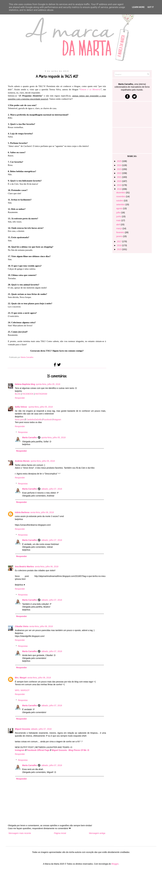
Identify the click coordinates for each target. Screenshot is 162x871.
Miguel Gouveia (22, 729)
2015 (119, 249)
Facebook (47, 419)
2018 (119, 189)
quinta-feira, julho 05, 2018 (48, 384)
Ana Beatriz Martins (24, 566)
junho (119, 216)
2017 (119, 241)
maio (118, 220)
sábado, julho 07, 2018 (51, 489)
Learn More (138, 7)
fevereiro (120, 232)
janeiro (119, 236)
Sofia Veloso (21, 407)
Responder (20, 398)
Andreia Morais (22, 461)
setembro (120, 204)
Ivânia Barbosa (22, 512)
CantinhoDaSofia (34, 419)
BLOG (18, 394)
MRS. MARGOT (22, 690)
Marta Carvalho (29, 437)
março (119, 228)
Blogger (115, 864)
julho (118, 212)
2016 (119, 245)
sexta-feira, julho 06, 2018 (42, 512)
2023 (119, 169)
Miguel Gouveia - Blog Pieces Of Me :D (70, 750)
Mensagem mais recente (20, 833)
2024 (119, 165)
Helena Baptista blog (25, 384)
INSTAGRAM (41, 394)
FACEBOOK (27, 394)
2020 (119, 181)
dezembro (121, 192)
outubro (120, 200)
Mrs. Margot (20, 677)
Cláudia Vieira (21, 626)
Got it (150, 7)
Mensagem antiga (97, 833)
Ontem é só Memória (90, 89)
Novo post (19, 419)
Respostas (23, 432)
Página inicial (60, 833)
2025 (119, 161)
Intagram (57, 419)
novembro (121, 196)
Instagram (20, 750)
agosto (119, 208)
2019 (119, 185)
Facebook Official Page (38, 750)
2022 (119, 173)
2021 (119, 177)
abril (118, 224)
